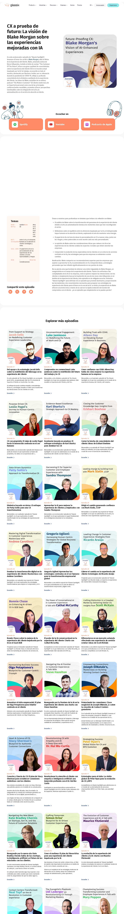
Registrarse (113, 5)
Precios (79, 5)
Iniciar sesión (100, 5)
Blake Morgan (34, 59)
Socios (72, 5)
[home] (12, 5)
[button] (32, 5)
